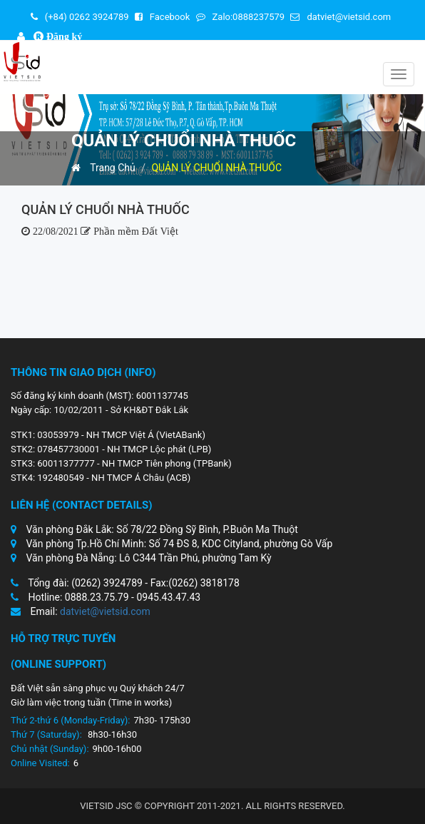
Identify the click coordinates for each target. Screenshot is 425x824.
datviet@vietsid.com (340, 16)
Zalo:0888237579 (240, 16)
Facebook (162, 16)
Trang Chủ (103, 167)
